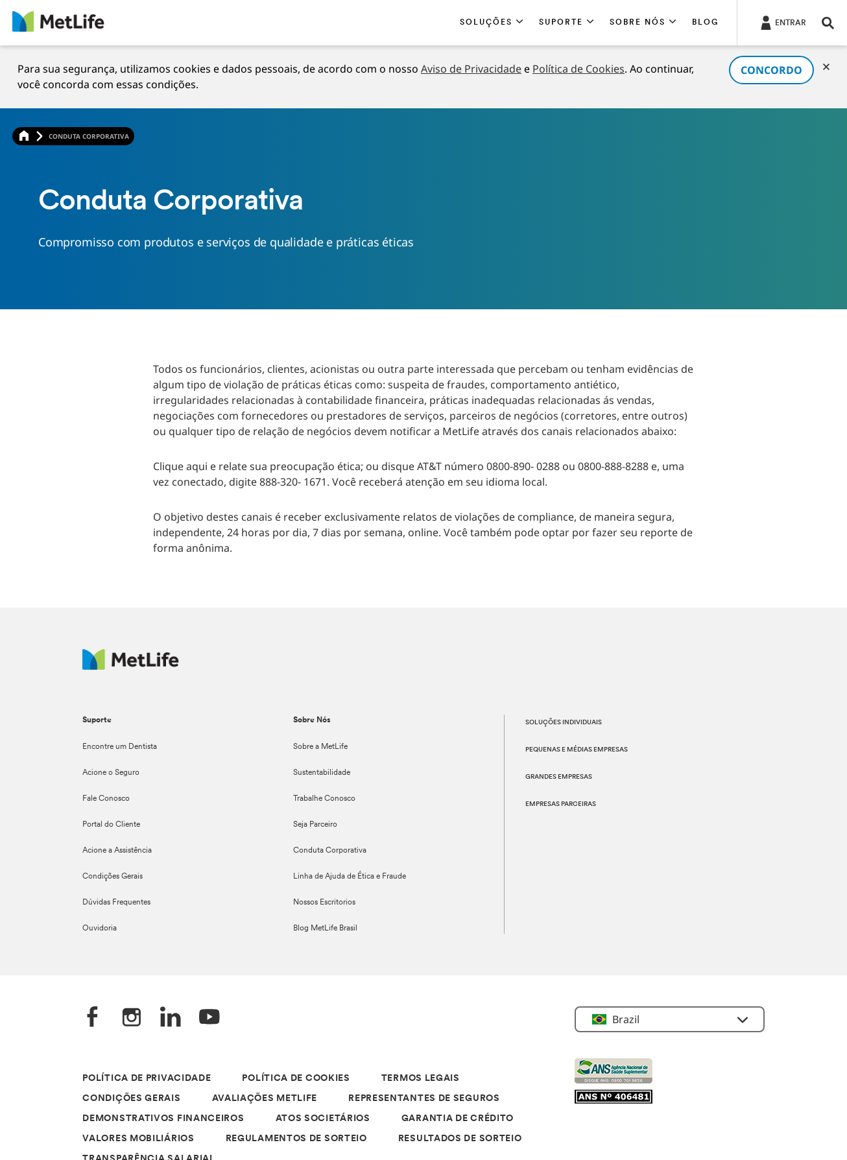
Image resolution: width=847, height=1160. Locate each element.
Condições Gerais (112, 877)
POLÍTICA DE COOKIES (296, 1078)
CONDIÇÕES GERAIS (131, 1099)
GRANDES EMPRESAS (558, 777)
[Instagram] (131, 1018)
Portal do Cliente (111, 825)
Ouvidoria (99, 928)
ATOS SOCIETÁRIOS (323, 1119)
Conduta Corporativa (329, 851)
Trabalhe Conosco (324, 799)
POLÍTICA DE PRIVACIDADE (146, 1078)
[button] (491, 22)
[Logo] (130, 666)
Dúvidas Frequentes (116, 902)
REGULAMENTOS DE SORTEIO (296, 1139)
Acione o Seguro (110, 773)
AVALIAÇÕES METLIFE (265, 1099)
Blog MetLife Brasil (325, 928)
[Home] (24, 136)
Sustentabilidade (321, 773)
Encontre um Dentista (119, 747)
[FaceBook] (92, 1018)
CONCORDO (771, 70)
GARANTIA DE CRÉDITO (457, 1119)
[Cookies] (826, 67)
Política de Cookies (578, 69)
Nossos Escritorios (324, 902)
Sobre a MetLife (320, 747)
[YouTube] (209, 1018)
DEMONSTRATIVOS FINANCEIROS (163, 1119)
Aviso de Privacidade (471, 69)
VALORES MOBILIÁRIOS (138, 1139)
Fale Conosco (106, 799)
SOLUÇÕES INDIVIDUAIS (563, 722)
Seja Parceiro (315, 825)
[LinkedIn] (170, 1018)
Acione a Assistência (117, 851)
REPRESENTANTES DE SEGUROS (424, 1099)
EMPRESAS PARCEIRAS (560, 804)
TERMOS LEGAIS (420, 1078)
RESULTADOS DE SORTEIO (460, 1139)
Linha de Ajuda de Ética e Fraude (349, 877)
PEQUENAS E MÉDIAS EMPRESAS (576, 749)
